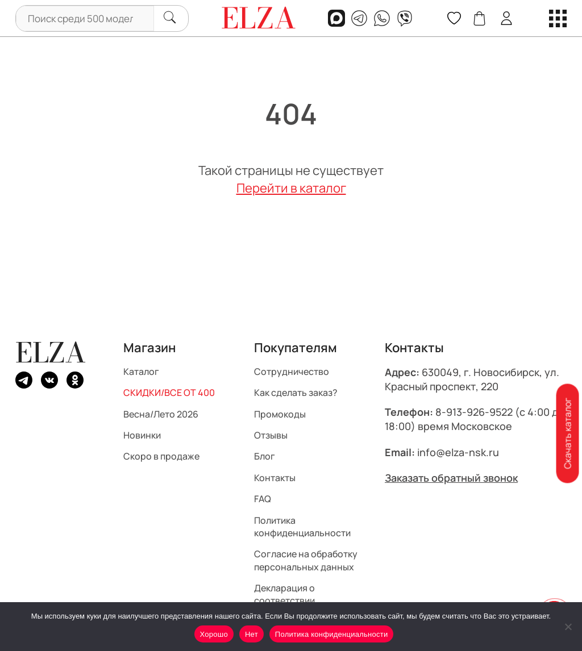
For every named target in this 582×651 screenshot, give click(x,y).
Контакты (275, 477)
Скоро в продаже (161, 456)
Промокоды (280, 413)
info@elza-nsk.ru (458, 451)
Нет (251, 634)
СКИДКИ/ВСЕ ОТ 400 (169, 392)
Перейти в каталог (291, 188)
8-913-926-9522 (474, 412)
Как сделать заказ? (296, 392)
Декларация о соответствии (284, 594)
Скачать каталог (567, 433)
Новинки (142, 435)
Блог (264, 456)
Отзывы (271, 435)
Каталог (141, 371)
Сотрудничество (291, 371)
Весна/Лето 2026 (160, 413)
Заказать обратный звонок (451, 477)
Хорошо (214, 634)
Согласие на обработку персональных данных (305, 560)
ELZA (50, 352)
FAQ (262, 499)
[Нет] (567, 626)
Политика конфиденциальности (302, 526)
